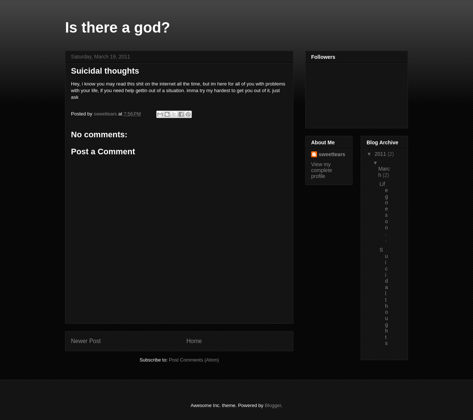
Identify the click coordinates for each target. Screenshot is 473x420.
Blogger (273, 405)
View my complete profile (321, 170)
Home (194, 341)
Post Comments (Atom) (194, 360)
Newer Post (86, 341)
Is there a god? (117, 27)
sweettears (332, 154)
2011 (381, 154)
